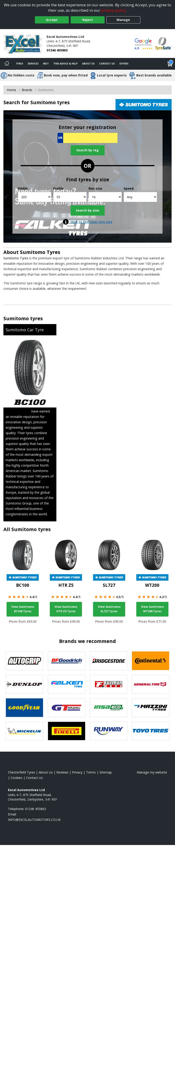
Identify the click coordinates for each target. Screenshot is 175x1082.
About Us (88, 63)
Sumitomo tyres (23, 318)
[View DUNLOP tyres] (24, 684)
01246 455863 (57, 50)
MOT (46, 63)
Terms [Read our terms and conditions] (91, 772)
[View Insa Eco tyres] (108, 707)
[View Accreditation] (163, 43)
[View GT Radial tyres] (66, 707)
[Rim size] (105, 197)
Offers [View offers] (123, 63)
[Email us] (34, 819)
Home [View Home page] (11, 90)
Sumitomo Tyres (40, 252)
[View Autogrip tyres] (24, 660)
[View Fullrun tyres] (108, 684)
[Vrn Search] (87, 138)
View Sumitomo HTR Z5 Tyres (66, 609)
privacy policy (113, 10)
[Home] (7, 64)
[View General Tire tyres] (150, 684)
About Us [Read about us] (46, 772)
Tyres (19, 63)
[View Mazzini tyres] (150, 707)
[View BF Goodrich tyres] (66, 660)
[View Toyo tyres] (150, 731)
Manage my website (152, 772)
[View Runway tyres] (108, 731)
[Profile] (70, 197)
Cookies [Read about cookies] (16, 778)
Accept (52, 20)
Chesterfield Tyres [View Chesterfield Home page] (21, 772)
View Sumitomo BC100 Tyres (22, 609)
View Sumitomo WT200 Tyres (152, 609)
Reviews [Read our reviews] (62, 772)
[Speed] (140, 197)
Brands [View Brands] (27, 90)
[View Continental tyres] (150, 660)
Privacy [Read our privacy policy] (77, 772)
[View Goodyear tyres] (24, 707)
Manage (123, 20)
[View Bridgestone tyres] (108, 660)
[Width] (34, 197)
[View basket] (170, 64)
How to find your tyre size (91, 222)
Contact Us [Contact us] (107, 63)
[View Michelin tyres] (24, 731)
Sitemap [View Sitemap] (105, 772)
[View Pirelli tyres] (66, 731)
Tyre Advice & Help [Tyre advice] (65, 63)
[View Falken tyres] (66, 684)
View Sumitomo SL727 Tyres (109, 609)
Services (33, 63)
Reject (87, 20)
